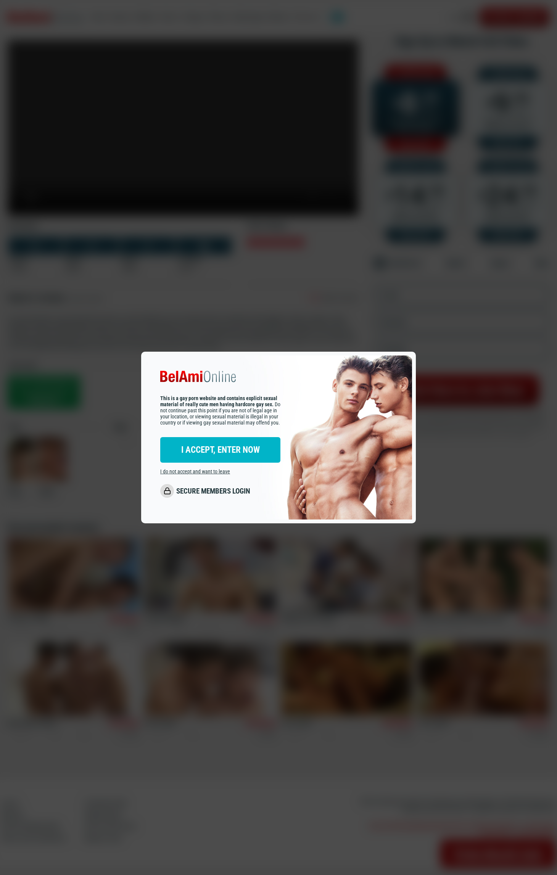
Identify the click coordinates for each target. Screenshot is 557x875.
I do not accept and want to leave (195, 472)
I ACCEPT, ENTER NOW (220, 450)
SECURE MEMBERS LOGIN (213, 491)
